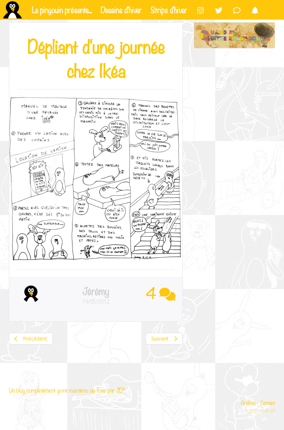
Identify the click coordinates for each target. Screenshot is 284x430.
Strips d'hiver (169, 9)
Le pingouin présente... (62, 9)
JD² (120, 390)
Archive (248, 402)
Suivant (164, 338)
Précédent (30, 338)
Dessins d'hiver (121, 9)
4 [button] (161, 292)
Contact (267, 402)
